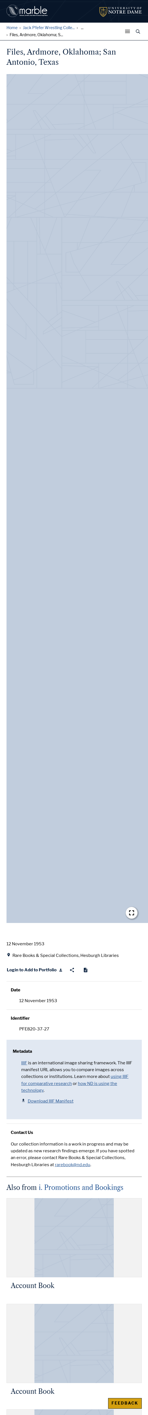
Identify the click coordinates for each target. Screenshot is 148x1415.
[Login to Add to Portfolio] (35, 970)
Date (15, 990)
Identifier (20, 1018)
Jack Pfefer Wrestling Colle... (49, 27)
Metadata (22, 1051)
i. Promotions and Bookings (81, 1188)
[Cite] (85, 970)
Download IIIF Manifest (47, 1101)
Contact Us (22, 1132)
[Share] (72, 970)
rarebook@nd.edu (72, 1164)
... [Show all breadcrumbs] (82, 27)
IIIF (24, 1062)
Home (12, 27)
